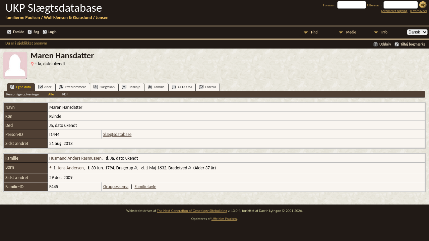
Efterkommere (72, 86)
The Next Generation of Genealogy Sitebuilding (192, 211)
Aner (44, 86)
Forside (18, 32)
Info (384, 32)
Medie (351, 32)
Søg (36, 32)
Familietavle (145, 186)
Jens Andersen (71, 168)
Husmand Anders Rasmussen (75, 158)
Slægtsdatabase (117, 134)
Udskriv (385, 44)
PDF (65, 94)
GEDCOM (182, 86)
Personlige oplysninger (23, 94)
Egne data (20, 86)
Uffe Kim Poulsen (224, 219)
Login (53, 32)
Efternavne (418, 11)
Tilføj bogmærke (413, 44)
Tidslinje (131, 86)
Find (314, 32)
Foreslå (207, 86)
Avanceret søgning (395, 11)
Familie (156, 86)
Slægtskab (104, 86)
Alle (51, 94)
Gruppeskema (115, 186)
